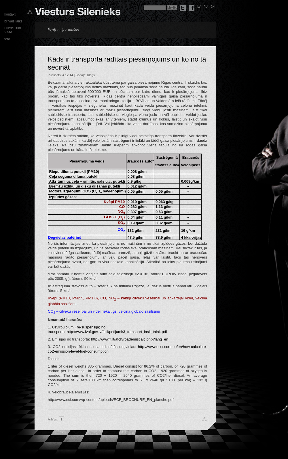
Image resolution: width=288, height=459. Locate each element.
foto (7, 39)
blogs (91, 75)
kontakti (10, 14)
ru (206, 6)
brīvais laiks (13, 21)
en (213, 6)
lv (199, 6)
